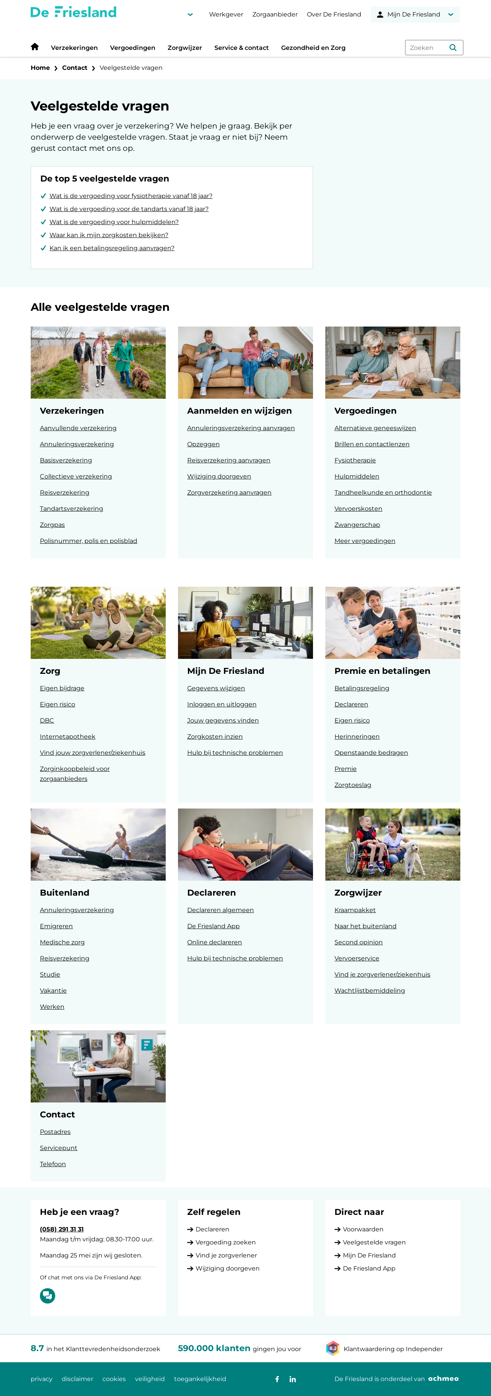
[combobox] (434, 47)
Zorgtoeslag (352, 785)
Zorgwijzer (185, 47)
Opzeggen (203, 444)
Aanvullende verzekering (78, 428)
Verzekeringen (74, 47)
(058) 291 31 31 (62, 1229)
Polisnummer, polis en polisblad (88, 541)
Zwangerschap (357, 524)
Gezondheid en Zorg (313, 47)
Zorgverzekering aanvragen (229, 492)
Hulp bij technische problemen (235, 752)
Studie (50, 974)
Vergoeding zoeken (226, 1242)
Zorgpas (52, 524)
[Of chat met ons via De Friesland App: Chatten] (47, 1296)
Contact (74, 67)
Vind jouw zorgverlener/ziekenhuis (92, 752)
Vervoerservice (356, 958)
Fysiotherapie (355, 460)
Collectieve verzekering (76, 476)
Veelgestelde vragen (131, 67)
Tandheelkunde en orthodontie (383, 492)
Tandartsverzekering (71, 508)
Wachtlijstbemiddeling (369, 990)
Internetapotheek (68, 736)
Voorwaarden (363, 1229)
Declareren (351, 704)
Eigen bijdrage (62, 688)
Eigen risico (57, 704)
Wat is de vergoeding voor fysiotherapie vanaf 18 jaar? (131, 196)
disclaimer (77, 1379)
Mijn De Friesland (369, 1255)
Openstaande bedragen (371, 752)
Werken (52, 1006)
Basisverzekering (66, 460)
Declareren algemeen (220, 910)
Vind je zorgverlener (226, 1255)
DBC (47, 720)
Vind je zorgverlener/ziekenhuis (382, 974)
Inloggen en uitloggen (222, 704)
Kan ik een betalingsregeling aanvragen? (112, 248)
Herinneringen (357, 736)
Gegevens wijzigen (216, 688)
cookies (114, 1379)
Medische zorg (62, 942)
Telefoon (53, 1164)
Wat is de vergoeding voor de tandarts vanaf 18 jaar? (129, 209)
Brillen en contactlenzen (372, 444)
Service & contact (241, 47)
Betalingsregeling (361, 688)
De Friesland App (213, 926)
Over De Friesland (334, 14)
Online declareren (214, 942)
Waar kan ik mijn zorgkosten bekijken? (108, 235)
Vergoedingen (132, 47)
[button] (453, 47)
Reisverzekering (64, 492)
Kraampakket (355, 910)
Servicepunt (58, 1148)
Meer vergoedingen (364, 541)
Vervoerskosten (358, 508)
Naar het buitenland (365, 926)
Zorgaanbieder (275, 14)
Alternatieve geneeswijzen (375, 428)
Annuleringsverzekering (77, 444)
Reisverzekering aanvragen (228, 460)
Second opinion (358, 942)
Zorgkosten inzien (215, 736)
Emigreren (56, 926)
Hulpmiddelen (356, 476)
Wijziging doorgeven (219, 476)
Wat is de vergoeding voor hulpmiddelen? (114, 222)
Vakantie (53, 990)
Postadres (55, 1131)
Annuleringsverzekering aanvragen (241, 428)
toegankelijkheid (200, 1379)
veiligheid (150, 1379)
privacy (42, 1379)
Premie (345, 768)
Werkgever (226, 14)
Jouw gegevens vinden (223, 720)
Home (40, 67)
